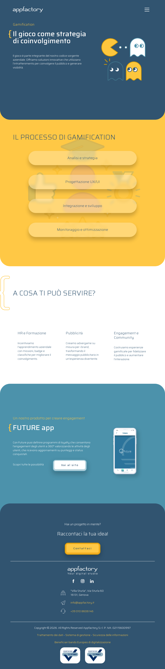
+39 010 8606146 (82, 611)
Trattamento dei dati (50, 635)
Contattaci (82, 548)
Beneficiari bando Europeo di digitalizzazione (83, 642)
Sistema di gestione (77, 635)
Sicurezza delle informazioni (110, 635)
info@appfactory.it (82, 602)
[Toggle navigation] (147, 9)
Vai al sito (69, 465)
